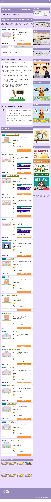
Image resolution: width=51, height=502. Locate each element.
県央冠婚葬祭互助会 (12, 296)
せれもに (41, 500)
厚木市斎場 (12, 241)
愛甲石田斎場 (11, 388)
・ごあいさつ (5, 493)
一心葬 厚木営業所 (13, 176)
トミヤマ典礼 (12, 220)
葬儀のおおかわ (12, 198)
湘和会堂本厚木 (12, 406)
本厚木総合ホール (13, 424)
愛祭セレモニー (12, 154)
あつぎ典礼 (11, 260)
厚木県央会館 (11, 370)
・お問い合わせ (6, 494)
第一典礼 (8, 315)
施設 (4, 46)
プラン (17, 46)
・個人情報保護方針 (6, 495)
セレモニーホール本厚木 (15, 333)
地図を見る (20, 139)
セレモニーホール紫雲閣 (15, 351)
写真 (23, 46)
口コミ (11, 46)
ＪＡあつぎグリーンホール (16, 443)
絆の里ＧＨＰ (10, 278)
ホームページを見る (20, 142)
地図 (29, 46)
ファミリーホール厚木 (12, 135)
